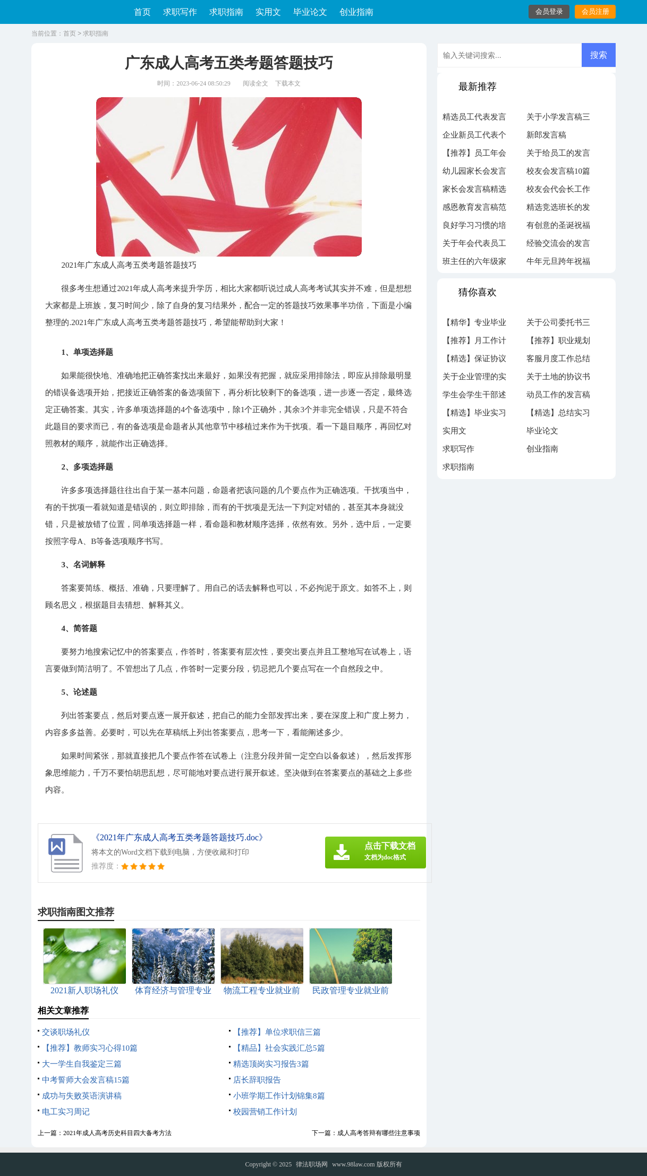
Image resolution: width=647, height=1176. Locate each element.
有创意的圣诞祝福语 (558, 228)
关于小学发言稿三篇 (558, 119)
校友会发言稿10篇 (558, 171)
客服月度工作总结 (558, 358)
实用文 (268, 11)
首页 (142, 11)
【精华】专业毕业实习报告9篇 (474, 325)
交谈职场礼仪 (66, 1032)
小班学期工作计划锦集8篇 (279, 1096)
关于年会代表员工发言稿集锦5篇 (474, 246)
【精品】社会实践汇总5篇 (279, 1048)
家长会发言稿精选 (474, 189)
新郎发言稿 (546, 135)
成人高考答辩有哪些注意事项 (378, 1133)
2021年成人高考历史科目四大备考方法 (117, 1133)
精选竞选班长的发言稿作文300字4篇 (558, 210)
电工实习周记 (66, 1111)
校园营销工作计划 (265, 1111)
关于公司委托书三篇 (558, 325)
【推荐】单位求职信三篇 (277, 1032)
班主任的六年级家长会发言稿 (474, 264)
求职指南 (226, 11)
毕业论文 (310, 11)
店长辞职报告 (257, 1080)
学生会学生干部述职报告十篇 (474, 397)
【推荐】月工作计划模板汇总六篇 (474, 343)
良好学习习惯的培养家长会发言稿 (474, 228)
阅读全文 (255, 83)
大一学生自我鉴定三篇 (82, 1064)
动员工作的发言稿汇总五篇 (558, 397)
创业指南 (356, 11)
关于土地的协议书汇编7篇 (558, 379)
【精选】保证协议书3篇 (474, 361)
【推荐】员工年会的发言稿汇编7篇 (474, 156)
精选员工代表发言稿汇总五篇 (474, 119)
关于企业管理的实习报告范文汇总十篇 (474, 379)
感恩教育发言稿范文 (474, 210)
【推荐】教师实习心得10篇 (90, 1048)
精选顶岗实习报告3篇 (271, 1064)
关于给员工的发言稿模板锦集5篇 (558, 156)
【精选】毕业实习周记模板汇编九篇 (474, 415)
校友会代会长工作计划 (558, 192)
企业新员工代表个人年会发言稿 (474, 137)
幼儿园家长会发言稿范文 (474, 174)
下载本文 (288, 83)
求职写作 (180, 11)
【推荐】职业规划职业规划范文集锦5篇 (558, 343)
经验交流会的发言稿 (558, 246)
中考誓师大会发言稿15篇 (86, 1080)
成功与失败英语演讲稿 (82, 1096)
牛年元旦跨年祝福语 (558, 264)
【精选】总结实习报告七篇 (558, 415)
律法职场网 (312, 1164)
